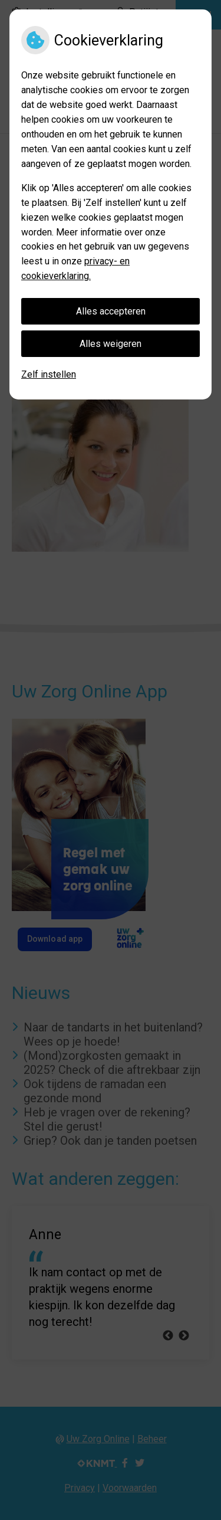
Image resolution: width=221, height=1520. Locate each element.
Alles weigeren (110, 343)
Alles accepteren (111, 311)
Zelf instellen (48, 374)
